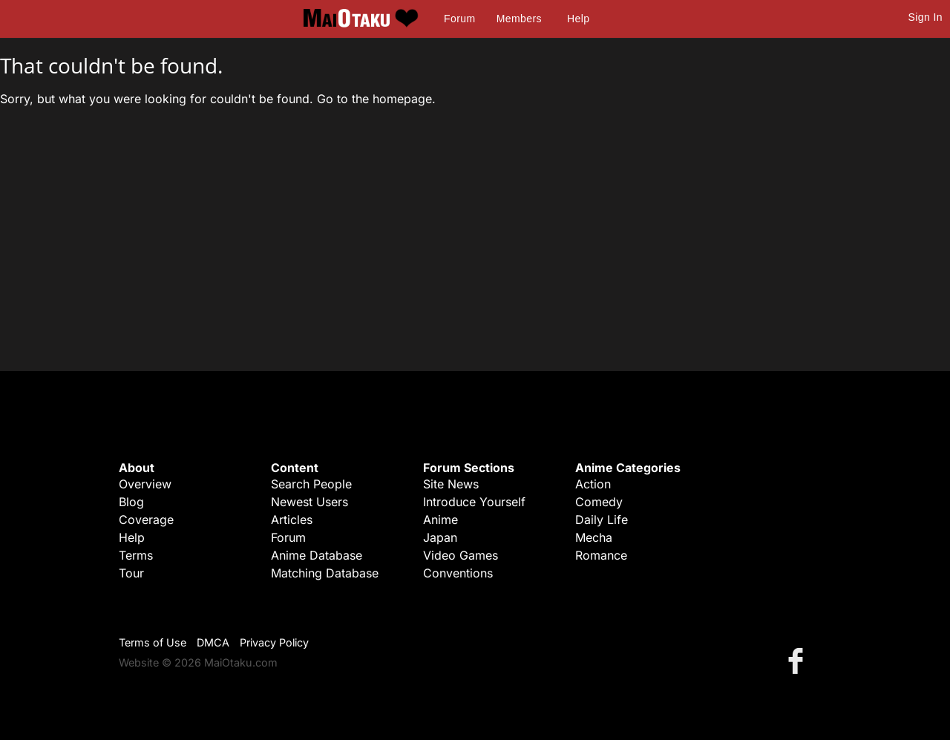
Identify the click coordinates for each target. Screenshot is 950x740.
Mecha (593, 537)
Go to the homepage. (376, 98)
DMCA (213, 642)
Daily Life (601, 519)
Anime (440, 519)
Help (578, 18)
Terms (136, 555)
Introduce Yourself (474, 501)
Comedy (599, 501)
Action (593, 484)
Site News (451, 484)
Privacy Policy (274, 642)
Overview (145, 484)
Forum (459, 18)
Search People (311, 484)
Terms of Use (152, 642)
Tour (131, 573)
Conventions (458, 573)
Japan (440, 537)
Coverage (146, 519)
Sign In (925, 17)
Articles (291, 519)
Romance (601, 555)
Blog (131, 501)
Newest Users (309, 501)
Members (519, 18)
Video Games (460, 555)
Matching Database (325, 573)
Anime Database (316, 555)
